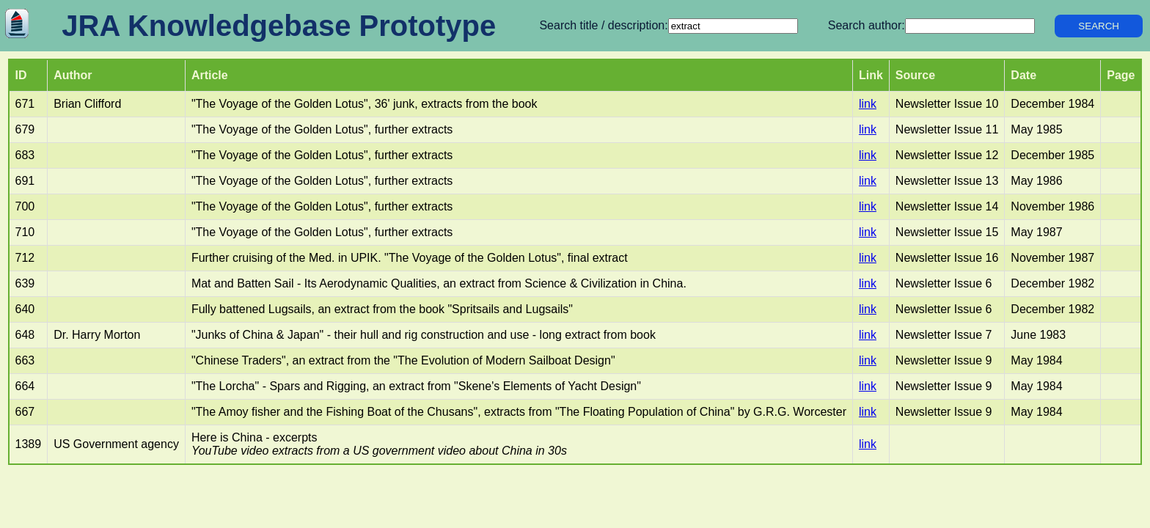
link (867, 104)
